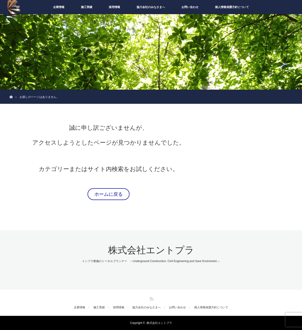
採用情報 (114, 7)
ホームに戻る (108, 194)
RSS (151, 297)
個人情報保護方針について (232, 7)
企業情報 (58, 7)
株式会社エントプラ (151, 250)
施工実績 (86, 7)
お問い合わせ (189, 7)
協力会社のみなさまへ (151, 7)
